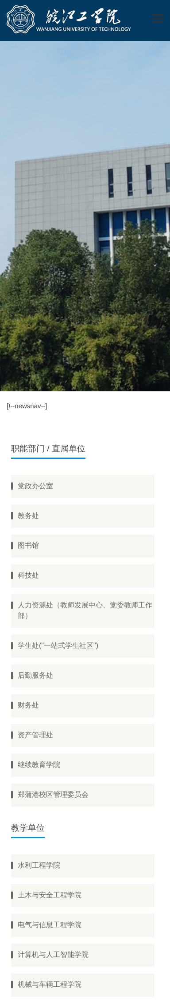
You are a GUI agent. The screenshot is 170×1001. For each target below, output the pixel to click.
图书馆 (28, 545)
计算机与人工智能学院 (53, 954)
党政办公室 (35, 486)
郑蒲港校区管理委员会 (53, 794)
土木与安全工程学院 (49, 895)
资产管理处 (35, 735)
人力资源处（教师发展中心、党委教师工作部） (85, 610)
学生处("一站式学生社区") (58, 645)
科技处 (28, 575)
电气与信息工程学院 (49, 925)
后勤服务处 (35, 675)
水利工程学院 (39, 865)
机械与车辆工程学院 (49, 984)
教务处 (28, 515)
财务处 (28, 705)
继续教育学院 (39, 764)
